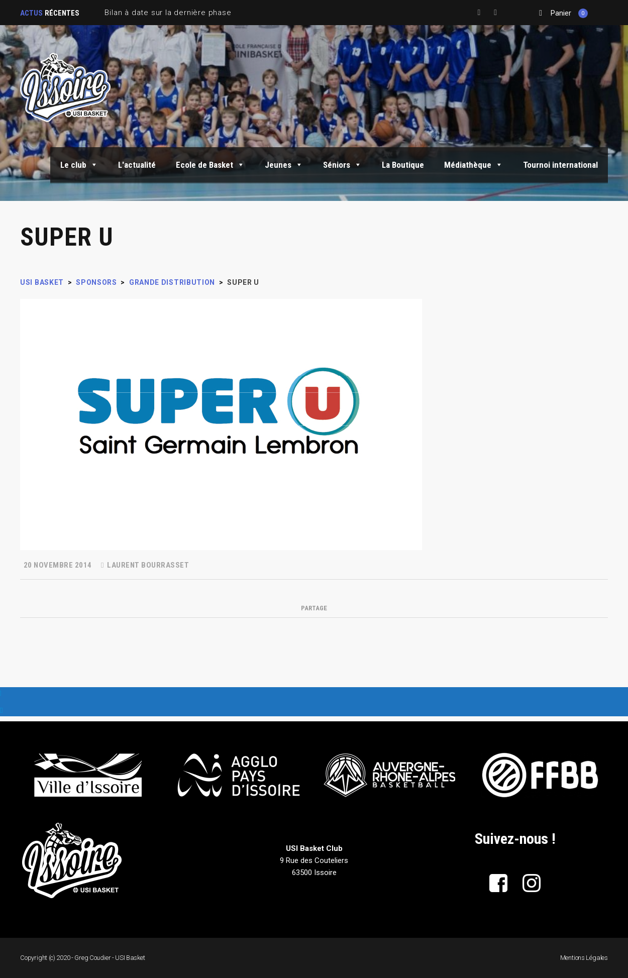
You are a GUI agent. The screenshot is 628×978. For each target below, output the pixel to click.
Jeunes (284, 165)
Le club (79, 165)
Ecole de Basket (210, 165)
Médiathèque (473, 165)
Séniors (342, 165)
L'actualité (137, 165)
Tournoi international (560, 165)
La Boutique (403, 165)
